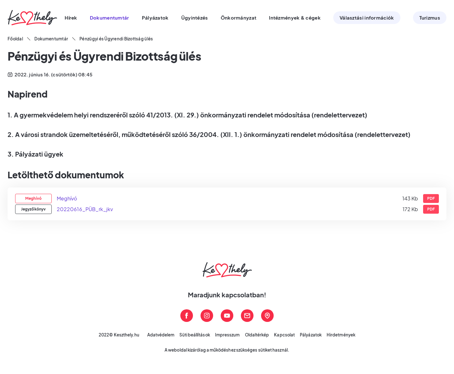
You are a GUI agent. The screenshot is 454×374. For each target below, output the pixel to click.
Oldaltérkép (257, 334)
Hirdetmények (341, 334)
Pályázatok (311, 334)
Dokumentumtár (51, 38)
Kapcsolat (284, 334)
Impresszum (227, 334)
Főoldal (15, 38)
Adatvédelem (161, 334)
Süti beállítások (194, 334)
